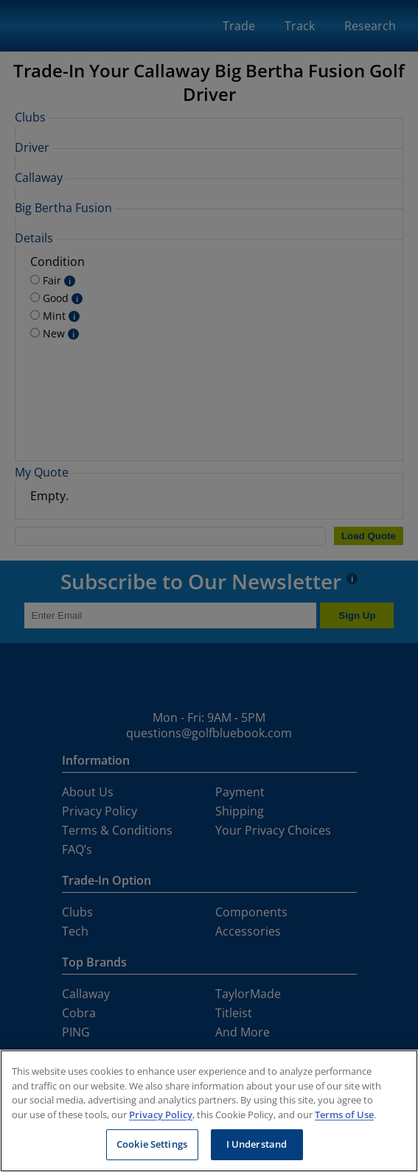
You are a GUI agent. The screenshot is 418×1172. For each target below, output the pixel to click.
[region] (209, 1111)
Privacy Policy (160, 1114)
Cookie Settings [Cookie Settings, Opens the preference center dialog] (151, 1144)
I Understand (257, 1144)
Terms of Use (344, 1114)
